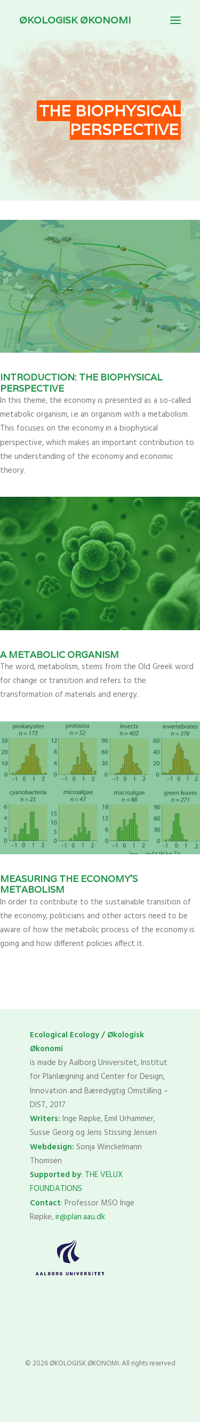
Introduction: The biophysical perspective (81, 382)
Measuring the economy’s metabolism (69, 884)
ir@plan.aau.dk (80, 1217)
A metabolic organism (59, 655)
